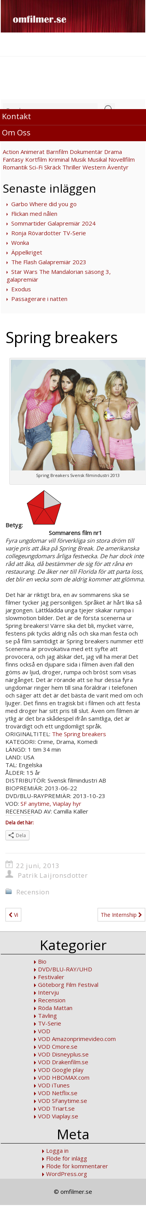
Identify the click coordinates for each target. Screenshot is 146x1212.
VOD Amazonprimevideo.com (77, 1039)
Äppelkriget (26, 252)
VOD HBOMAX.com (63, 1077)
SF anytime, (35, 803)
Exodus (21, 289)
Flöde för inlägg (66, 1158)
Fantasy (13, 159)
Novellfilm (121, 159)
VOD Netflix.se (57, 1093)
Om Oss (16, 132)
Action (11, 152)
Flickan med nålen (34, 213)
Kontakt (16, 116)
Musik (78, 159)
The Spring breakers (79, 734)
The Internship (121, 914)
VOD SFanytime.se (62, 1100)
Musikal (97, 159)
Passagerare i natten (39, 299)
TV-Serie (49, 1023)
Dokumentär (86, 152)
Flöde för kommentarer (77, 1166)
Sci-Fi (36, 167)
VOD (44, 1031)
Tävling (47, 1015)
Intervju (48, 992)
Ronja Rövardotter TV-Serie (48, 233)
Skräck (52, 167)
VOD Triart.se (56, 1108)
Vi (13, 914)
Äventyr (118, 167)
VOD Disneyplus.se (63, 1054)
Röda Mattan (55, 1008)
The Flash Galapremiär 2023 (48, 262)
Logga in (57, 1150)
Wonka (20, 242)
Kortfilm (36, 159)
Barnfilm (57, 152)
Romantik (15, 167)
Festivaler (51, 977)
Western (94, 167)
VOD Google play (61, 1070)
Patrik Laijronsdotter (53, 875)
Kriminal (58, 159)
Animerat (33, 152)
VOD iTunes (54, 1085)
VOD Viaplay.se (58, 1116)
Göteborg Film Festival (68, 984)
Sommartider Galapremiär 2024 (53, 223)
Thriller (71, 167)
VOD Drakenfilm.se (63, 1062)
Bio (42, 961)
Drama (113, 152)
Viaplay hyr (67, 803)
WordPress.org (66, 1174)
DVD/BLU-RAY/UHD (65, 969)
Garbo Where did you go (44, 204)
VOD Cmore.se (57, 1046)
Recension (33, 891)
